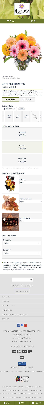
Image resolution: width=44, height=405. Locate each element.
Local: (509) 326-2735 (22, 341)
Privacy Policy (8, 397)
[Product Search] (22, 280)
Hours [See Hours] (36, 403)
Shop (11, 21)
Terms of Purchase (22, 397)
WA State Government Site (31, 390)
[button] (22, 364)
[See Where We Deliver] (22, 291)
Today (21, 109)
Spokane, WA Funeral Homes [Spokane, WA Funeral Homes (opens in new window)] (12, 387)
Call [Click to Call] (7, 403)
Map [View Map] (22, 403)
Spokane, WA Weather (11, 390)
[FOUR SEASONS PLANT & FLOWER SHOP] (22, 14)
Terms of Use (37, 397)
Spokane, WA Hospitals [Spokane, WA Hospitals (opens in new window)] (33, 387)
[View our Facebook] (18, 326)
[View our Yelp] (25, 326)
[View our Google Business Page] (22, 326)
